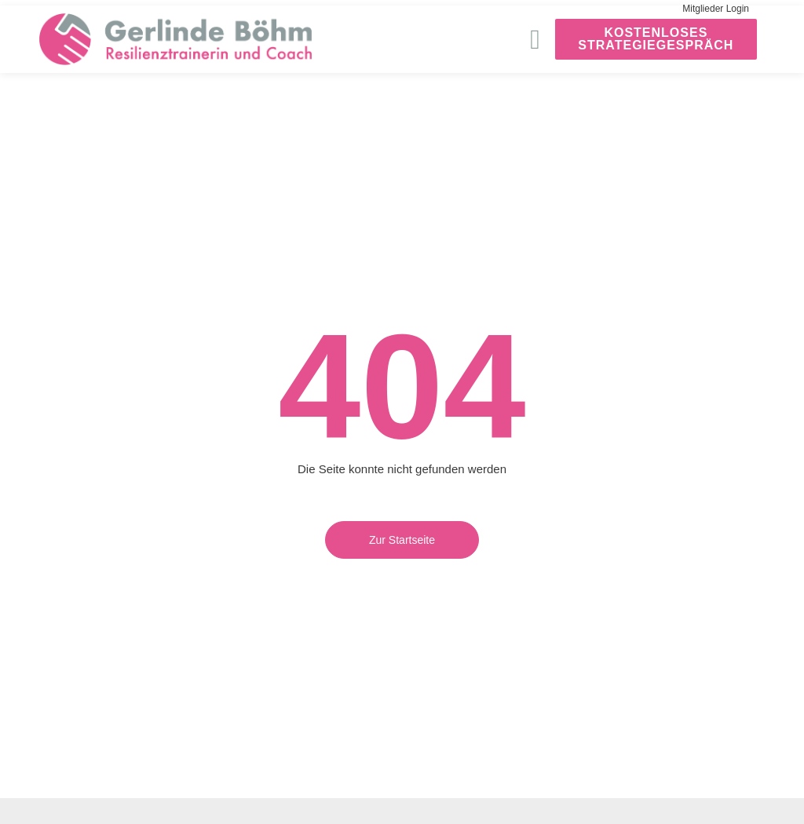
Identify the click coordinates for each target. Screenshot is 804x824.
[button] (534, 39)
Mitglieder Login (715, 8)
